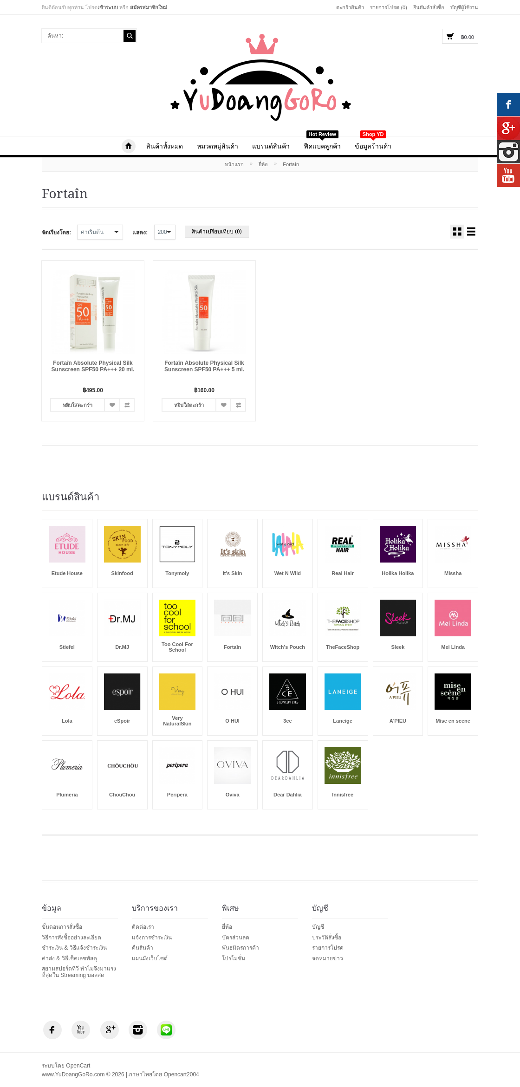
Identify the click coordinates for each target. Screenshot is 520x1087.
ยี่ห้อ (263, 164)
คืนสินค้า (142, 948)
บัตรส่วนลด (235, 937)
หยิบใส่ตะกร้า (77, 405)
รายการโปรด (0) (388, 7)
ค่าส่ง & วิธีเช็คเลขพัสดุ (69, 958)
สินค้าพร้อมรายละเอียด (471, 232)
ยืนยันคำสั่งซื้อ (428, 7)
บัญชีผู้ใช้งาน (464, 7)
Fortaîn (291, 164)
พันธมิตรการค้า (240, 948)
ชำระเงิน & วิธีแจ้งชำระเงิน (74, 948)
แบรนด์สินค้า (271, 146)
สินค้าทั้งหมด (164, 146)
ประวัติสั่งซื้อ (326, 937)
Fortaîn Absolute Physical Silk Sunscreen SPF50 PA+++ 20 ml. (93, 366)
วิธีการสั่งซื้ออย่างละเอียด (71, 937)
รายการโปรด (111, 405)
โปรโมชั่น (233, 958)
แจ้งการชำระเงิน (152, 937)
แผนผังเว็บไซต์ (150, 958)
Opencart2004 (181, 1074)
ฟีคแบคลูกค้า (322, 143)
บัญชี (318, 927)
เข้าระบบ (108, 7)
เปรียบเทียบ (126, 405)
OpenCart (78, 1065)
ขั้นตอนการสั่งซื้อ (62, 927)
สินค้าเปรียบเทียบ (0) (217, 231)
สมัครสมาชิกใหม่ (148, 7)
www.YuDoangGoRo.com (129, 146)
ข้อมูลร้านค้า (373, 143)
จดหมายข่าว (327, 958)
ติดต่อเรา (143, 927)
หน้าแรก (234, 164)
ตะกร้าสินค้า (350, 7)
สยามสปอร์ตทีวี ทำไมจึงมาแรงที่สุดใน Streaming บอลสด (79, 971)
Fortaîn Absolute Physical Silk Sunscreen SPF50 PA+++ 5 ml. (204, 366)
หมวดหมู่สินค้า (217, 146)
